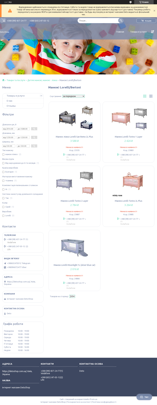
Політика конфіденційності (104, 402)
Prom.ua (93, 399)
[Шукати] (121, 20)
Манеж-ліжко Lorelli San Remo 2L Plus (74, 137)
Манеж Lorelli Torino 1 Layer (128, 137)
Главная (120, 32)
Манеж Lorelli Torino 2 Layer (74, 201)
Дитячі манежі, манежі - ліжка (42, 80)
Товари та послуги (16, 80)
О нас (9, 100)
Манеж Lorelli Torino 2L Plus (128, 201)
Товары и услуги (138, 32)
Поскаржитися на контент (79, 402)
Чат (144, 397)
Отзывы (11, 106)
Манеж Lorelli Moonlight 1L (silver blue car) (74, 265)
